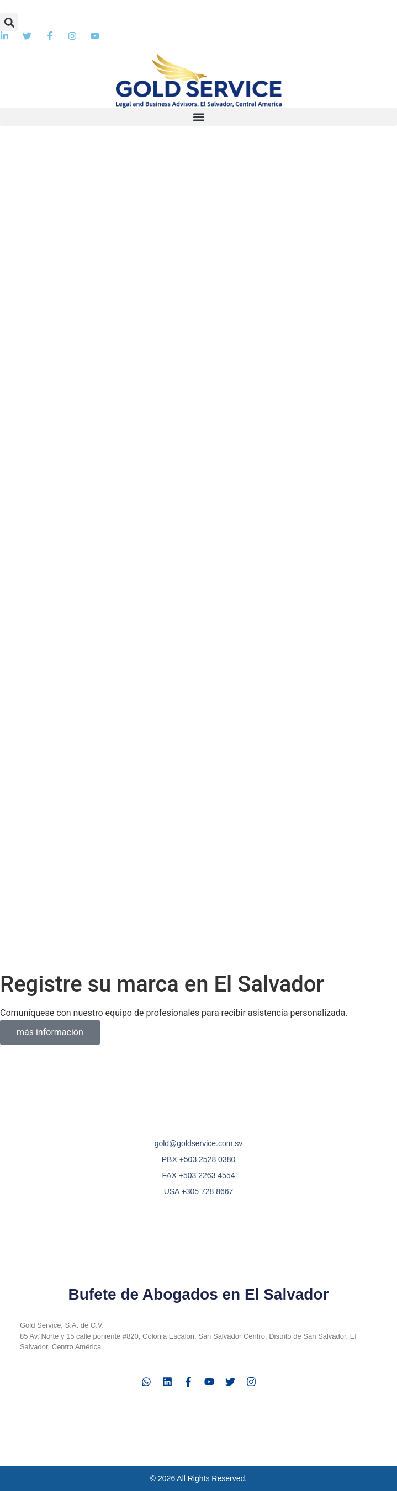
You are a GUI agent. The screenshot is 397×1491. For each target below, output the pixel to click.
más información (50, 1032)
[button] (9, 22)
